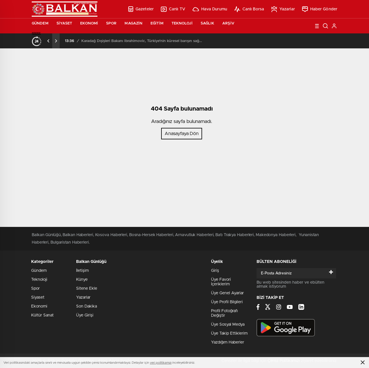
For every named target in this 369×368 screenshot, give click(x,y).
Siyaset (64, 23)
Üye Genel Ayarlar (227, 293)
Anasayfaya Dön (182, 133)
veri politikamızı (161, 362)
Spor (111, 23)
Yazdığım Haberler (227, 342)
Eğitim (156, 23)
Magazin (133, 23)
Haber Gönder (319, 9)
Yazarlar (283, 9)
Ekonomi (89, 23)
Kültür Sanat (42, 315)
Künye (82, 280)
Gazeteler (141, 9)
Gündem (40, 23)
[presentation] (48, 40)
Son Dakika (86, 306)
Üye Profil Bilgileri (227, 302)
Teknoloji (182, 23)
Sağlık (207, 23)
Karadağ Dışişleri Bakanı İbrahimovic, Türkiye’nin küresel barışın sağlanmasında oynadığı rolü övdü (141, 41)
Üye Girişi (84, 315)
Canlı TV (173, 9)
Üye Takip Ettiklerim (229, 333)
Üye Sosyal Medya (227, 325)
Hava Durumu (210, 9)
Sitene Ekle (86, 289)
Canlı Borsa (249, 9)
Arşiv (228, 23)
